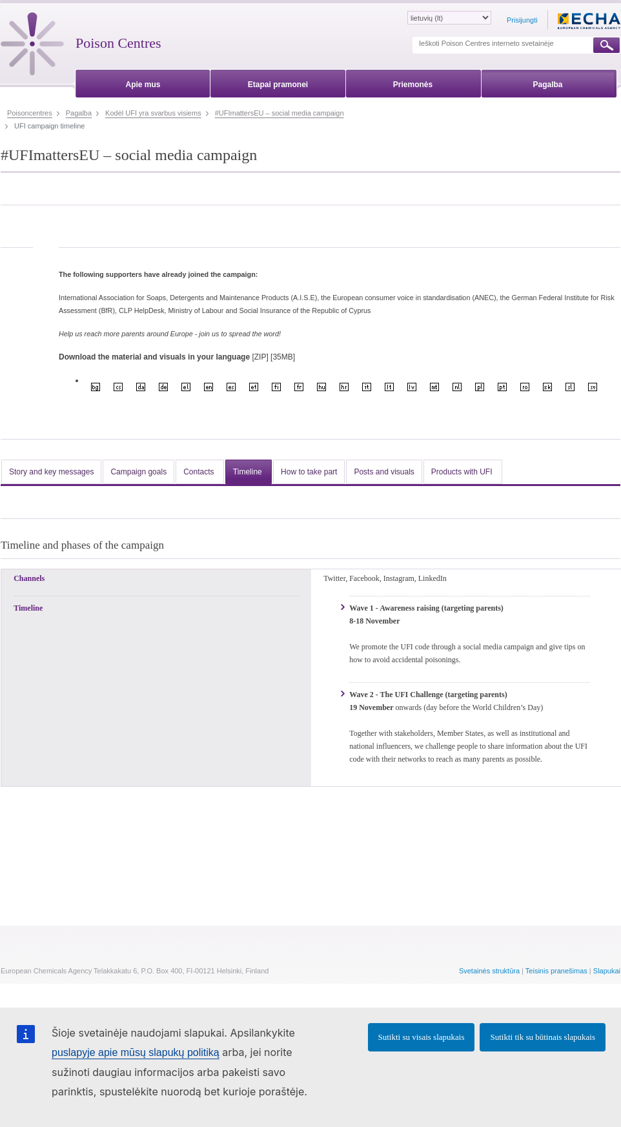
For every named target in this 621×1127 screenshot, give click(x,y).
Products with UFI (462, 471)
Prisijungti (522, 20)
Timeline (248, 471)
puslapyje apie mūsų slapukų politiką (135, 1052)
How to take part (309, 471)
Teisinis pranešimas (556, 971)
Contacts (199, 471)
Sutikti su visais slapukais (421, 1037)
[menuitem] (143, 82)
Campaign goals (138, 471)
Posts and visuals (384, 471)
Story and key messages (51, 471)
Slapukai (606, 971)
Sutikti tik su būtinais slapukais (542, 1037)
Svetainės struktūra (489, 971)
